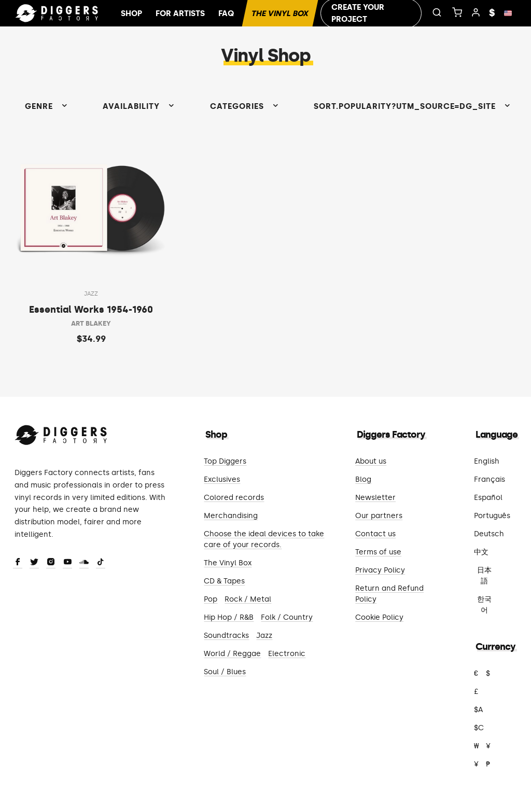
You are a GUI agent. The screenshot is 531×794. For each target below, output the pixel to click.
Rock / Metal (248, 599)
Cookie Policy (379, 617)
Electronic (286, 653)
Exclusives (222, 479)
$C (479, 727)
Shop (131, 13)
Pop (210, 599)
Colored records (234, 497)
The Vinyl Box (280, 13)
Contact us (375, 534)
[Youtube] (67, 562)
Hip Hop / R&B (229, 617)
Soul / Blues (225, 671)
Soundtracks (226, 635)
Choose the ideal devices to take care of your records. (264, 539)
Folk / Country (287, 617)
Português (492, 515)
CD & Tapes (224, 581)
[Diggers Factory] (61, 432)
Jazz (264, 635)
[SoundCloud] (84, 562)
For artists (180, 13)
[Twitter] (34, 562)
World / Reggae (232, 653)
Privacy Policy (380, 570)
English (486, 461)
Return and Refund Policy (389, 594)
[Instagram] (51, 562)
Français (489, 479)
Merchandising (231, 515)
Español (488, 497)
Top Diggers (225, 461)
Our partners (378, 515)
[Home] (57, 13)
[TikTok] (100, 562)
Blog (363, 479)
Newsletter (375, 497)
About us (370, 461)
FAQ (226, 13)
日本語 (484, 576)
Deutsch (489, 534)
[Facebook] (17, 562)
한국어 (484, 605)
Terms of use (378, 552)
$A (478, 709)
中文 (481, 552)
